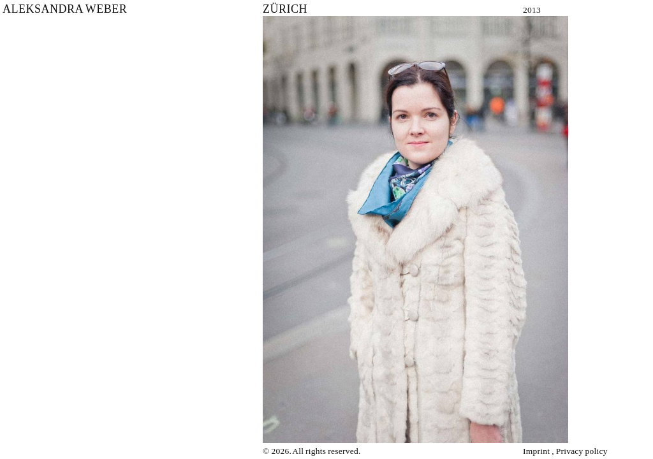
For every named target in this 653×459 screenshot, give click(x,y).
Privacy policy (582, 451)
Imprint (536, 451)
